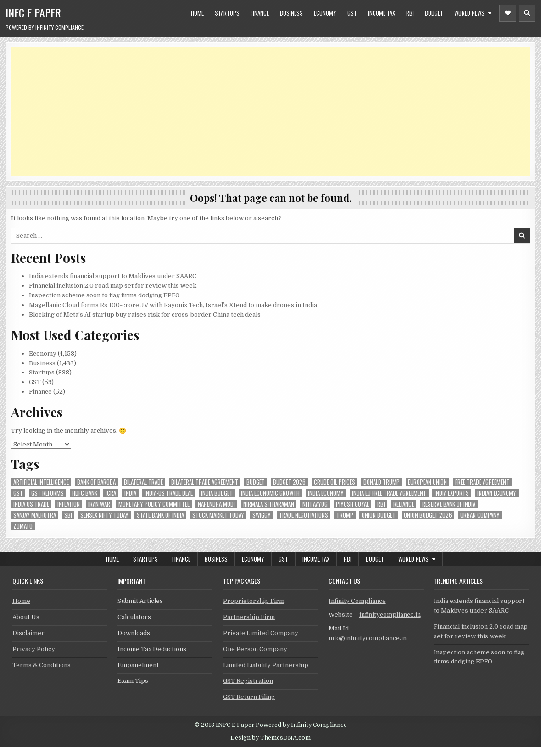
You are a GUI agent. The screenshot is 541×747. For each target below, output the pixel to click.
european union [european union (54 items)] (427, 482)
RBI (410, 12)
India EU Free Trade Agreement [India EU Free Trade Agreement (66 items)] (389, 493)
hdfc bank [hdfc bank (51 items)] (84, 493)
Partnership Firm (249, 616)
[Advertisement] (270, 111)
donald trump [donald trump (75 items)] (381, 482)
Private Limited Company (260, 633)
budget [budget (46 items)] (255, 482)
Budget (434, 12)
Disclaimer (28, 633)
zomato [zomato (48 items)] (23, 526)
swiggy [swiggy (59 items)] (261, 515)
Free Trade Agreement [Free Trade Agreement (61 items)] (482, 482)
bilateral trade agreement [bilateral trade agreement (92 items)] (204, 482)
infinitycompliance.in (390, 614)
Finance (260, 12)
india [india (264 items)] (130, 493)
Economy (325, 12)
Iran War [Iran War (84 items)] (99, 504)
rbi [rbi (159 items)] (381, 504)
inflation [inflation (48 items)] (68, 504)
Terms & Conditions (41, 665)
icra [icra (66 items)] (111, 493)
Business (291, 12)
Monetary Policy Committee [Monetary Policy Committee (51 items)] (154, 504)
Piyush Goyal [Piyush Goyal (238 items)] (352, 504)
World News (469, 12)
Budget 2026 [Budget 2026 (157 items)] (289, 482)
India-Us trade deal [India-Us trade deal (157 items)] (169, 493)
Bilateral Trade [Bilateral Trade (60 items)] (143, 482)
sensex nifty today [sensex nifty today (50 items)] (104, 515)
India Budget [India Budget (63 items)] (217, 493)
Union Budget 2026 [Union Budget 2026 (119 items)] (428, 515)
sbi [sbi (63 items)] (68, 515)
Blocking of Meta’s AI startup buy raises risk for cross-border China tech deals (145, 314)
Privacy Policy (33, 649)
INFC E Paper (33, 12)
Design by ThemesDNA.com (270, 738)
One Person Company (255, 649)
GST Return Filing (249, 696)
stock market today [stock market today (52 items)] (218, 515)
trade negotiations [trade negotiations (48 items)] (303, 515)
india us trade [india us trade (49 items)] (31, 504)
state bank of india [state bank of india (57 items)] (160, 515)
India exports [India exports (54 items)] (452, 493)
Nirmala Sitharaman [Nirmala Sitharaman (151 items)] (268, 504)
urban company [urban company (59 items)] (480, 515)
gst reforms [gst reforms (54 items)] (47, 493)
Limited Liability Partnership (265, 665)
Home (197, 12)
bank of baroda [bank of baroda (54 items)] (96, 482)
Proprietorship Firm (253, 600)
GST (352, 12)
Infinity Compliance (357, 600)
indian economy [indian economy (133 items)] (496, 493)
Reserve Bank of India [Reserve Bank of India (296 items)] (448, 504)
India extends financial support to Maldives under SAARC (112, 276)
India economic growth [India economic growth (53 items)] (270, 493)
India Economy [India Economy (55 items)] (326, 493)
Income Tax (381, 12)
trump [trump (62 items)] (344, 515)
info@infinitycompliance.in (368, 638)
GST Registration (248, 680)
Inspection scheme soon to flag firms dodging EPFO (104, 295)
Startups (227, 12)
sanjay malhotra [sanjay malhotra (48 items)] (34, 515)
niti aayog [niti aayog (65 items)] (315, 504)
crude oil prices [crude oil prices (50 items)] (334, 482)
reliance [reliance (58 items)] (403, 504)
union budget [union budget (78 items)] (379, 515)
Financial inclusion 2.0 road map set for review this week (112, 285)
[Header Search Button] (527, 13)
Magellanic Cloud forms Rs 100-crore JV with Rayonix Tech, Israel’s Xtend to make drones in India (173, 304)
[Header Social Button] (507, 13)
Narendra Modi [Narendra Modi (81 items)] (216, 504)
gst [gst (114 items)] (18, 493)
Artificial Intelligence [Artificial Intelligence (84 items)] (41, 482)
